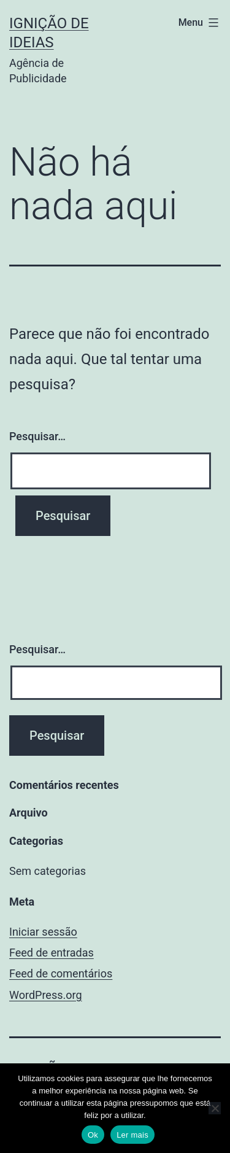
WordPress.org (45, 994)
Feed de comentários (60, 973)
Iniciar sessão (43, 931)
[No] (215, 1108)
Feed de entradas (51, 952)
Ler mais (132, 1134)
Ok (93, 1134)
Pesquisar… (37, 436)
